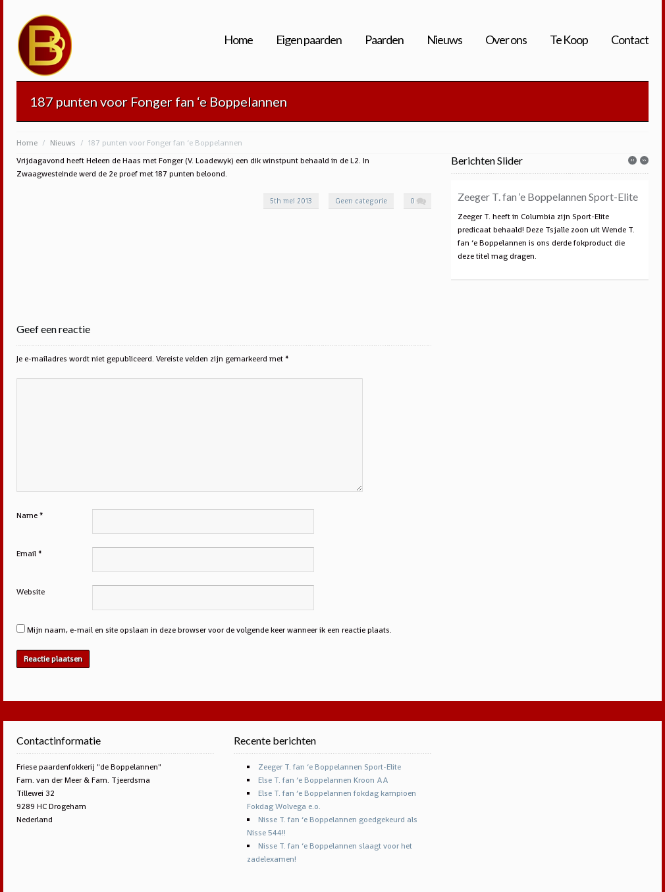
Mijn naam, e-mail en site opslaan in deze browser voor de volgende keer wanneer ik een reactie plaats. (209, 630)
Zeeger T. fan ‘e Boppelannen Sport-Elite (548, 196)
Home (238, 40)
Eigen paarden (309, 40)
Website (30, 592)
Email (26, 553)
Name (27, 515)
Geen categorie (361, 200)
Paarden (384, 40)
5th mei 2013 (291, 200)
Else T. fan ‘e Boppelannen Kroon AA (323, 780)
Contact (630, 40)
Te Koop (569, 40)
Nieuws (444, 40)
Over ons (506, 40)
